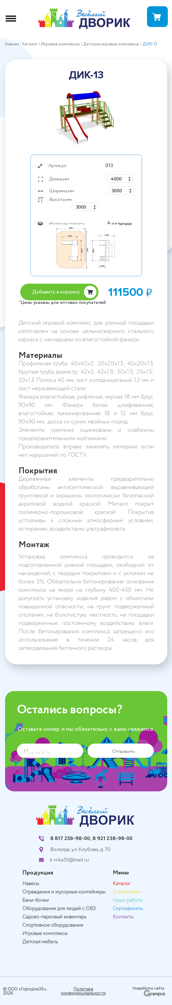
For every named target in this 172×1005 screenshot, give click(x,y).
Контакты (123, 917)
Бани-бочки (35, 900)
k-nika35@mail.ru (69, 860)
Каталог (121, 883)
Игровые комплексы (45, 933)
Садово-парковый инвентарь (54, 917)
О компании (126, 892)
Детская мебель (40, 941)
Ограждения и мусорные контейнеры (63, 892)
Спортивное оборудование (52, 925)
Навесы (30, 883)
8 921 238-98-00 (112, 838)
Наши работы (128, 900)
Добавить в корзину (56, 292)
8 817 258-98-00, (70, 838)
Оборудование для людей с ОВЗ (59, 908)
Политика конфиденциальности (83, 991)
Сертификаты (128, 908)
